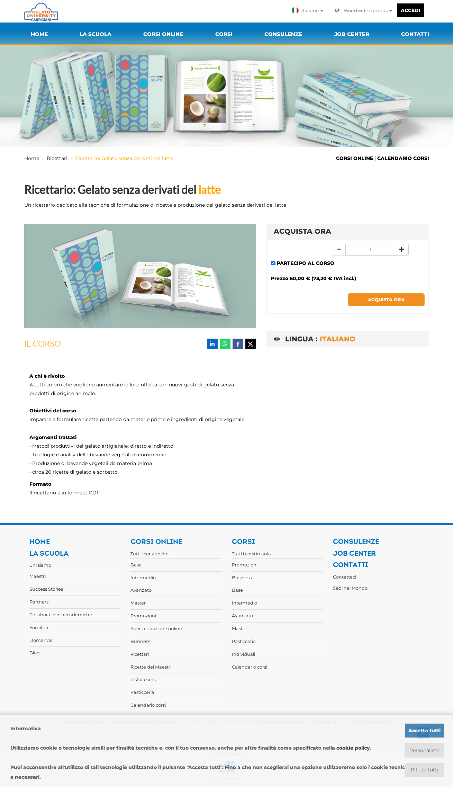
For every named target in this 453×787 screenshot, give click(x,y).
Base (136, 564)
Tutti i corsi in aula (251, 553)
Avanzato (141, 590)
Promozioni (143, 615)
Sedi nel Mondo (350, 588)
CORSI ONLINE (354, 158)
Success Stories (46, 589)
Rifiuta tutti (424, 770)
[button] (309, 10)
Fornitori (38, 627)
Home (31, 158)
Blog (34, 652)
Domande (41, 640)
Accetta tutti (424, 730)
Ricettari (57, 158)
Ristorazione (143, 679)
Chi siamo (40, 565)
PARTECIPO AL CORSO (305, 263)
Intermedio (143, 577)
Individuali (243, 654)
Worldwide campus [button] (363, 10)
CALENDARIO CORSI (403, 158)
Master (138, 603)
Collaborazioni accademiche (60, 614)
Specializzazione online (156, 628)
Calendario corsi (148, 705)
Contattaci (344, 577)
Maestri (37, 576)
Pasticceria (142, 692)
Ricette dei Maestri (150, 667)
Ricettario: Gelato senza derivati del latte (124, 158)
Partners (38, 602)
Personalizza (424, 750)
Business (140, 641)
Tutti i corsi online (149, 553)
